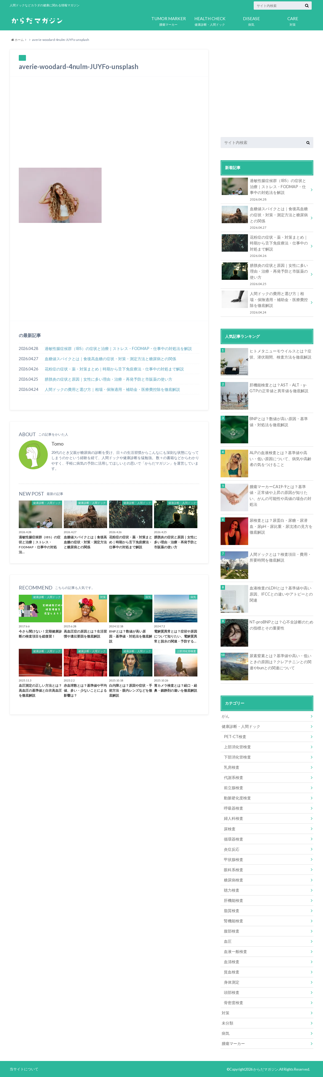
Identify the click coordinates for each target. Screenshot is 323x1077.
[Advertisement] (109, 122)
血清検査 (231, 961)
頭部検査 (231, 991)
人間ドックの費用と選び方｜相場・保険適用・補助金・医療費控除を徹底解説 (112, 389)
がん (225, 715)
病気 (251, 20)
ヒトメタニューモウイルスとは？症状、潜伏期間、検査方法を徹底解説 (280, 353)
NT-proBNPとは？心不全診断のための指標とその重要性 (281, 624)
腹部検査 (231, 930)
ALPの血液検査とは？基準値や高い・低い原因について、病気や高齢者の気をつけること (280, 458)
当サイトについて (24, 1068)
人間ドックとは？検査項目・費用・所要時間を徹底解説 (280, 557)
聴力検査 (231, 889)
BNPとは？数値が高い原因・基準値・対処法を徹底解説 (279, 421)
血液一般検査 (235, 951)
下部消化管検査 (237, 756)
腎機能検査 (233, 920)
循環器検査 (233, 838)
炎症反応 (231, 848)
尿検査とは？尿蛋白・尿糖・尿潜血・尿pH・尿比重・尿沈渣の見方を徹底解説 (281, 526)
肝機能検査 (233, 899)
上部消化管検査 (237, 746)
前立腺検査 (233, 787)
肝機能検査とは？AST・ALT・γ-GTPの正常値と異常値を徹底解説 (279, 387)
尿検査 (229, 828)
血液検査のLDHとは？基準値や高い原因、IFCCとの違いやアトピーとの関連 (281, 594)
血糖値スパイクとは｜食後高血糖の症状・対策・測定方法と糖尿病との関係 (110, 358)
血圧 (228, 940)
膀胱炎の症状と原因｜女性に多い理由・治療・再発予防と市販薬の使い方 (108, 379)
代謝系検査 (233, 777)
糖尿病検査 (233, 879)
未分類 (227, 1022)
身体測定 (231, 981)
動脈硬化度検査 (237, 797)
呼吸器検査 (233, 807)
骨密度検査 (233, 1002)
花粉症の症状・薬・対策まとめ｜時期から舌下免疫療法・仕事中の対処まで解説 (114, 369)
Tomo (57, 444)
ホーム (17, 39)
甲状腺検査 (233, 859)
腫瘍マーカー (168, 20)
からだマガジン (265, 1068)
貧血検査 (231, 971)
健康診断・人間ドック (210, 20)
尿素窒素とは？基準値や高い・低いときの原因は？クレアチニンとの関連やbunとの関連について (280, 661)
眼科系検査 (233, 869)
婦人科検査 (233, 818)
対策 (292, 20)
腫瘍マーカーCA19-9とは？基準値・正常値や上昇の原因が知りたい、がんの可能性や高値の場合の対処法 (280, 495)
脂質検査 (231, 910)
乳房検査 (231, 767)
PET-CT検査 (235, 736)
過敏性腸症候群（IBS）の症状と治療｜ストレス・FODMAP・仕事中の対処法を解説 (118, 348)
